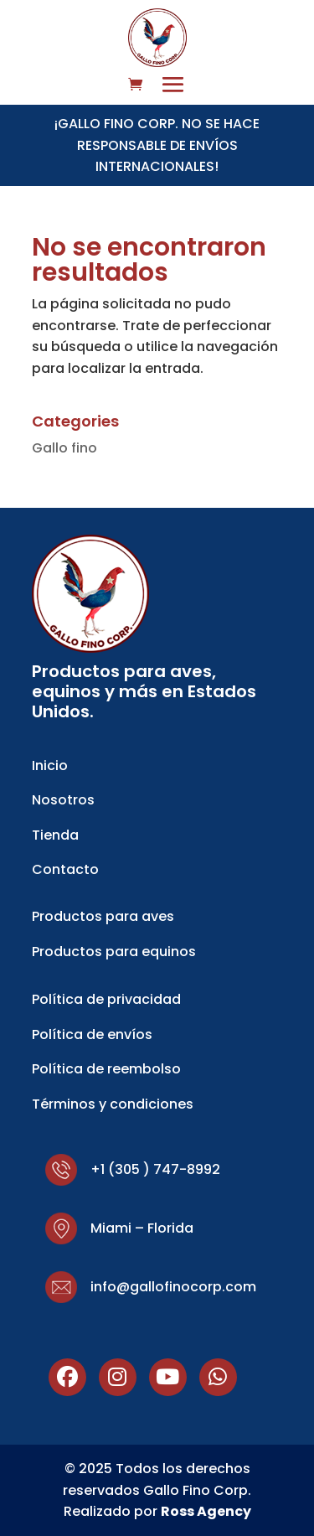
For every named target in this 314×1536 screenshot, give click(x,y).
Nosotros (63, 799)
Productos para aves (103, 916)
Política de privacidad (106, 999)
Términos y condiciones (112, 1104)
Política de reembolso (106, 1068)
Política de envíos (92, 1034)
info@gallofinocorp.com (173, 1286)
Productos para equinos (114, 951)
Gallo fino (64, 448)
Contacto (65, 869)
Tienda (55, 835)
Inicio (50, 765)
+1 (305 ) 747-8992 (155, 1169)
